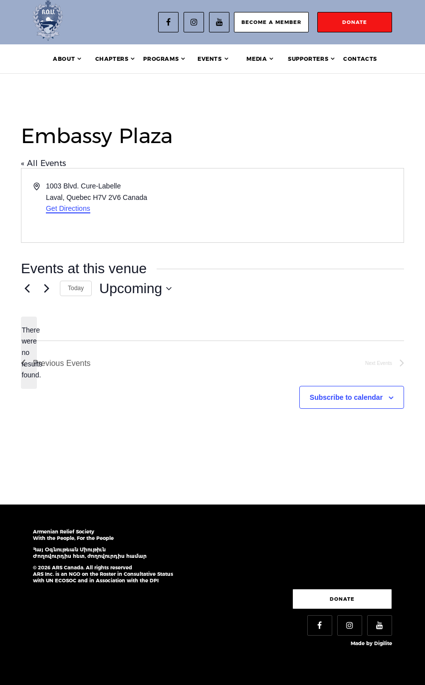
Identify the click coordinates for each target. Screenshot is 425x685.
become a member (271, 22)
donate (354, 22)
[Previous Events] (27, 289)
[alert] (29, 353)
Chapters (112, 58)
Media (256, 58)
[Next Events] (46, 289)
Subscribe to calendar (346, 397)
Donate (342, 599)
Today (76, 288)
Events (210, 58)
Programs (161, 58)
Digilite (383, 643)
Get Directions (68, 208)
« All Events (43, 163)
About (64, 58)
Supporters (308, 58)
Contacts (360, 58)
